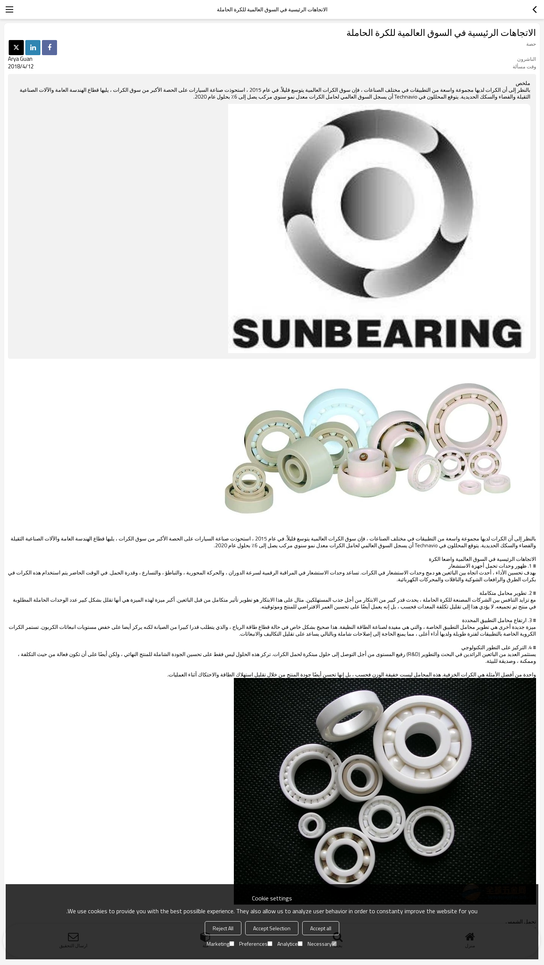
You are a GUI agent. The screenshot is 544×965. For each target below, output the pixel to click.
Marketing (220, 944)
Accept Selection (272, 928)
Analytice (290, 944)
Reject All (223, 928)
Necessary (322, 944)
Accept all (320, 928)
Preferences (255, 944)
